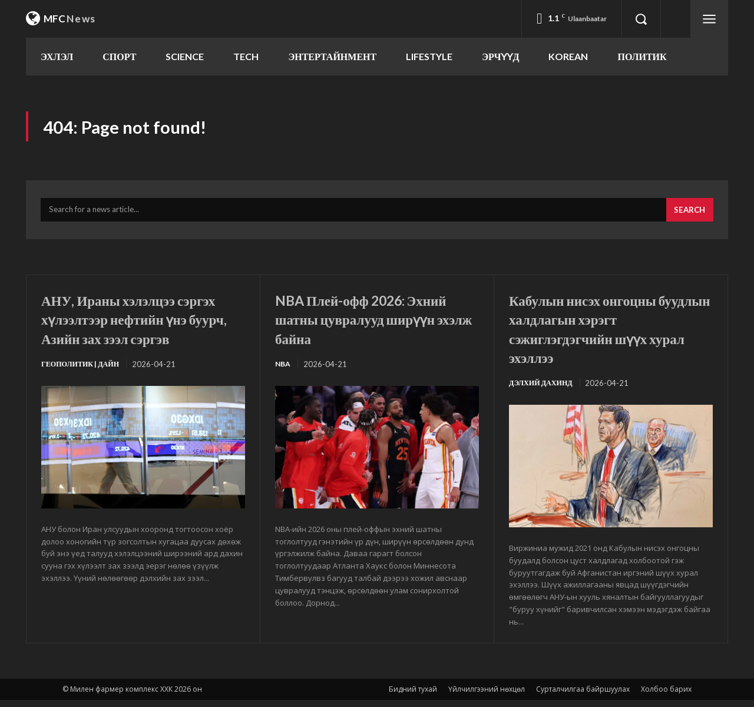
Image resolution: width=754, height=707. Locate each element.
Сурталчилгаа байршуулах (583, 696)
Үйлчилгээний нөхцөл (486, 696)
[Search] (688, 216)
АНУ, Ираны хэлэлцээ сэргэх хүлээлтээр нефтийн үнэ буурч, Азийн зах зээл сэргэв (140, 334)
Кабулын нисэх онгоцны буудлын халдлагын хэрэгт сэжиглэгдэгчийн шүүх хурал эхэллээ (607, 334)
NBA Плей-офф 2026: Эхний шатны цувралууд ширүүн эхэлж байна (366, 324)
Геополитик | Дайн (83, 389)
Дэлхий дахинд (543, 389)
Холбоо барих (666, 696)
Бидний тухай (413, 696)
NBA (283, 370)
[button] (641, 19)
